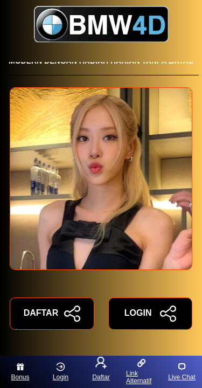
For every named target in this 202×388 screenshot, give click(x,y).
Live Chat (182, 371)
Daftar (101, 369)
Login (60, 371)
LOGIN (150, 314)
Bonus (20, 371)
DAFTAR (52, 314)
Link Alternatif (138, 371)
